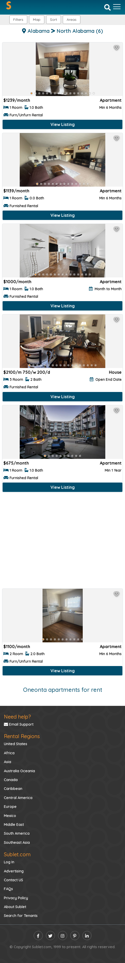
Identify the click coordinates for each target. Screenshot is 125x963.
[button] (71, 19)
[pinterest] (74, 935)
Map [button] (36, 19)
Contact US (13, 880)
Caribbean (13, 788)
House (115, 372)
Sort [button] (53, 19)
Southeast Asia (17, 842)
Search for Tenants (21, 915)
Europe (10, 806)
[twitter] (50, 935)
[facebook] (38, 935)
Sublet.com (17, 854)
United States (15, 744)
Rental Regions (22, 736)
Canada (11, 779)
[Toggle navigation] (117, 6)
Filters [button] (18, 19)
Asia (7, 761)
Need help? (17, 716)
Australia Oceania (19, 771)
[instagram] (62, 935)
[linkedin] (87, 935)
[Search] (107, 7)
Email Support (18, 724)
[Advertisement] (62, 541)
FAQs (8, 888)
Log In (9, 862)
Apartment (111, 100)
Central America (18, 797)
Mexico (10, 815)
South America (17, 833)
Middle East (14, 824)
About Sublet (15, 906)
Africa (9, 753)
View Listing (63, 124)
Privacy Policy (16, 898)
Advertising (14, 871)
